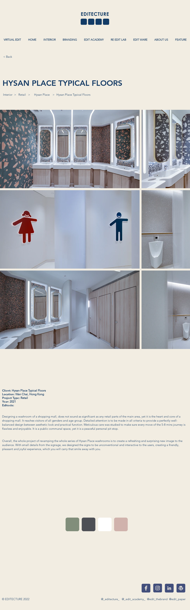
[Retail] (22, 94)
